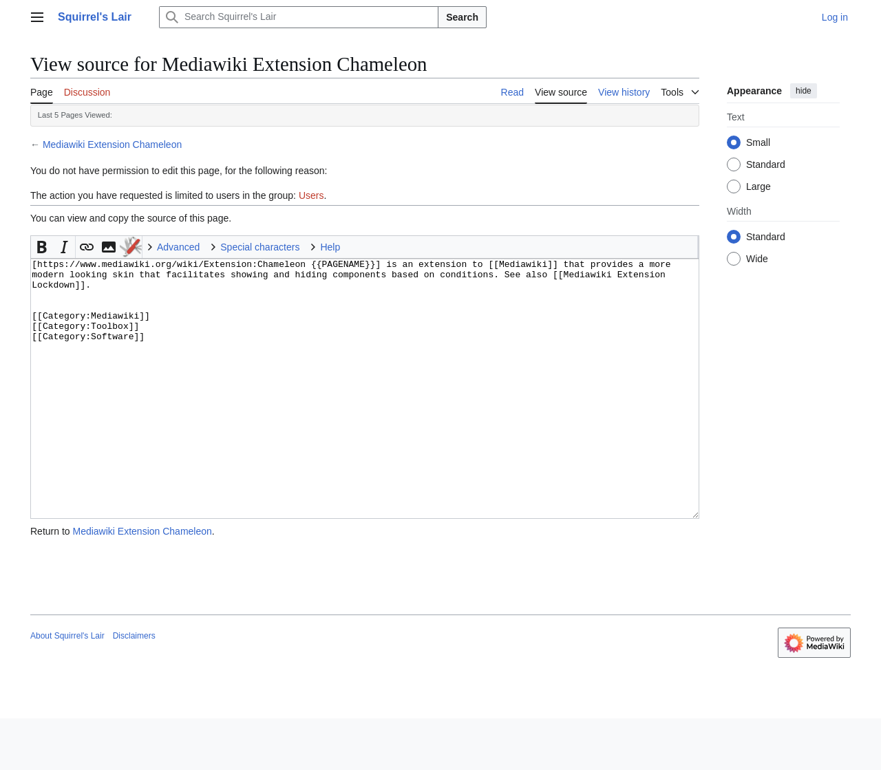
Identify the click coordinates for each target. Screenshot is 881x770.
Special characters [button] (259, 247)
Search (462, 17)
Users (311, 195)
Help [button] (330, 247)
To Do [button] (131, 247)
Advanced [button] (178, 247)
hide (803, 91)
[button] (42, 247)
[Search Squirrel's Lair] (298, 17)
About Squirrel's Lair (67, 687)
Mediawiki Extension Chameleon (112, 144)
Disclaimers (134, 687)
